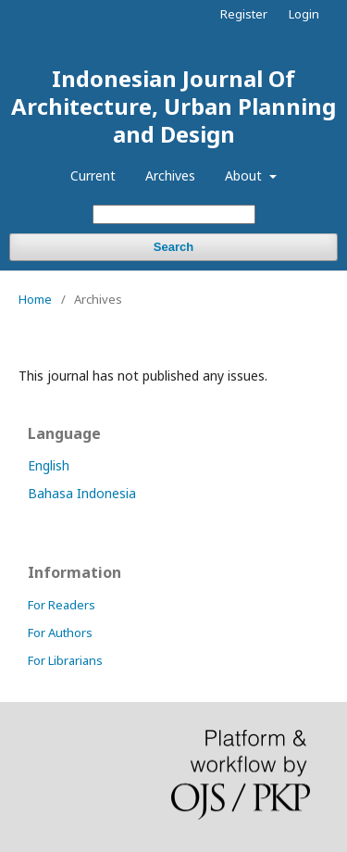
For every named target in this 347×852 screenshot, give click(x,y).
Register (243, 14)
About (245, 175)
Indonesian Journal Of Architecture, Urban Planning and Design (173, 106)
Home (35, 299)
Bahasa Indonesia (82, 493)
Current (93, 175)
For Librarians (65, 660)
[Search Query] (174, 214)
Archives (170, 175)
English (48, 465)
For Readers (61, 604)
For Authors (60, 632)
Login (304, 14)
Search (173, 247)
